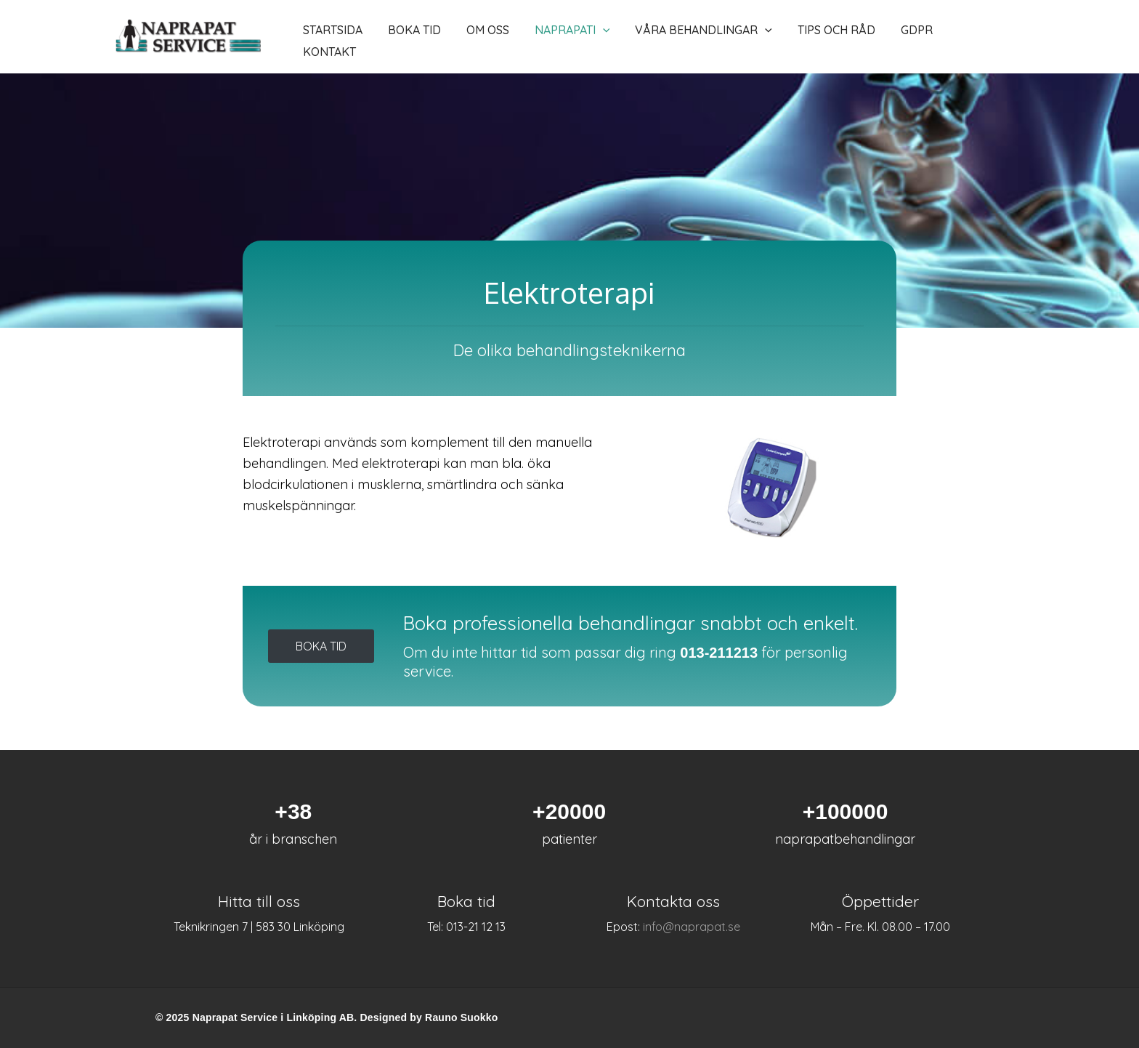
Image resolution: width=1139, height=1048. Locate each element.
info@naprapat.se (691, 926)
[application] (564, 37)
